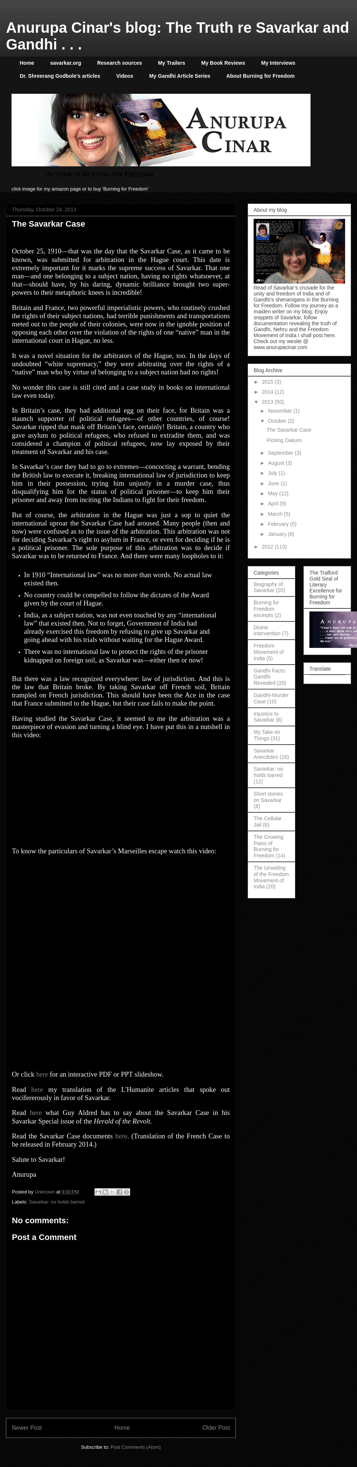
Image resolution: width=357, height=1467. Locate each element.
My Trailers (171, 63)
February (279, 524)
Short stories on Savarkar (268, 797)
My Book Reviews (223, 63)
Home (27, 63)
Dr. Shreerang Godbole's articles (60, 76)
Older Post (216, 1428)
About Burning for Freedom (260, 76)
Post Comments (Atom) (135, 1447)
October (278, 421)
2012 (268, 547)
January (278, 534)
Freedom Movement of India (269, 652)
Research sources (119, 63)
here (42, 1074)
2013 (268, 402)
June (274, 483)
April (274, 503)
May (273, 493)
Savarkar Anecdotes (266, 754)
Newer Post (27, 1428)
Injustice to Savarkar (266, 717)
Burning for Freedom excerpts (266, 609)
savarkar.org (65, 63)
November (280, 411)
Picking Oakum (284, 440)
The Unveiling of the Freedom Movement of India (271, 877)
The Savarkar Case (289, 430)
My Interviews (278, 63)
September (281, 453)
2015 (268, 382)
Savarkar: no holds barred (57, 1202)
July (273, 473)
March (276, 514)
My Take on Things (267, 735)
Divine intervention (267, 630)
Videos (125, 76)
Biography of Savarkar (268, 587)
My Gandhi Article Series (179, 76)
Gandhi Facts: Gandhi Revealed (270, 677)
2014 (268, 392)
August (276, 463)
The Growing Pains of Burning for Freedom (268, 846)
